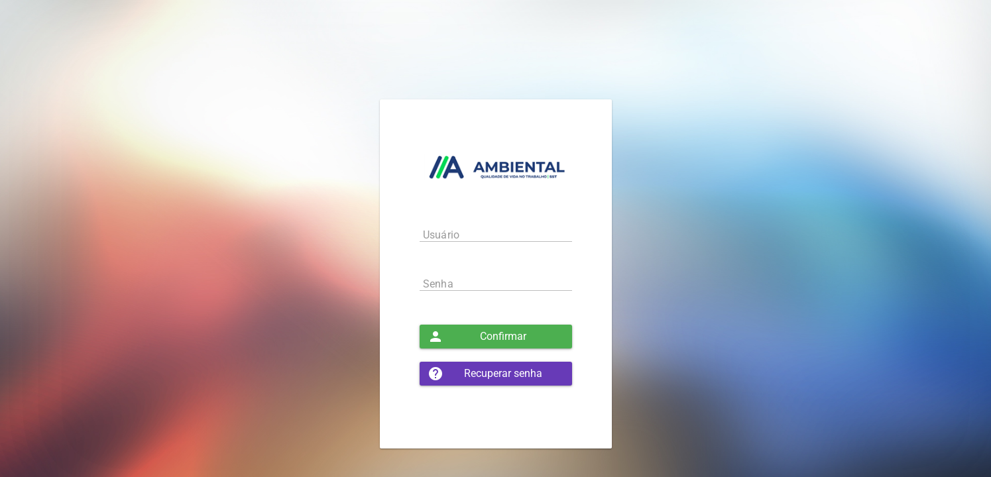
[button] (496, 336)
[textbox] (496, 234)
